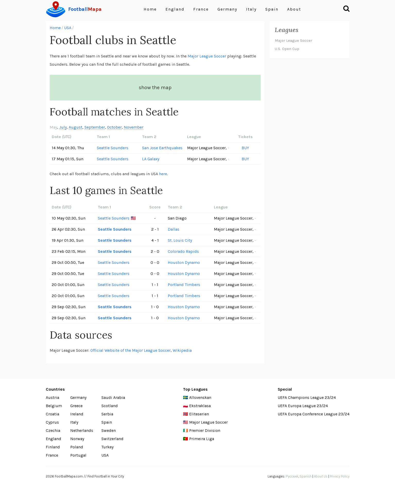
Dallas (173, 229)
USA (67, 27)
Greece (76, 405)
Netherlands (81, 430)
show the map (155, 87)
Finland (53, 446)
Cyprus (52, 422)
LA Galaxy (150, 158)
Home (150, 9)
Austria (52, 397)
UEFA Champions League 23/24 (307, 397)
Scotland (109, 405)
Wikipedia (182, 350)
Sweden (108, 430)
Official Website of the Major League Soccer (130, 350)
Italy (251, 9)
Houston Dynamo (184, 262)
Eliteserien (199, 414)
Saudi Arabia (113, 397)
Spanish (306, 476)
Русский (292, 476)
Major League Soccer (207, 56)
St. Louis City (180, 240)
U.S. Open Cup (287, 48)
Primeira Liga (201, 438)
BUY (245, 147)
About (294, 9)
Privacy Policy (339, 476)
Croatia (52, 414)
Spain (271, 9)
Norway (77, 438)
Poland (76, 446)
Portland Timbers (184, 284)
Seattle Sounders (112, 147)
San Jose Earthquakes (162, 147)
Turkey (107, 446)
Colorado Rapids (183, 251)
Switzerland (112, 438)
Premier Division (204, 430)
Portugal (78, 455)
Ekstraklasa (200, 405)
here (163, 173)
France (201, 9)
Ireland (76, 414)
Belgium (54, 405)
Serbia (107, 414)
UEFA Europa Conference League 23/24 (313, 414)
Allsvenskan (200, 397)
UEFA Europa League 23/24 (303, 405)
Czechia (53, 430)
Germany (227, 9)
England (175, 9)
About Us (321, 476)
